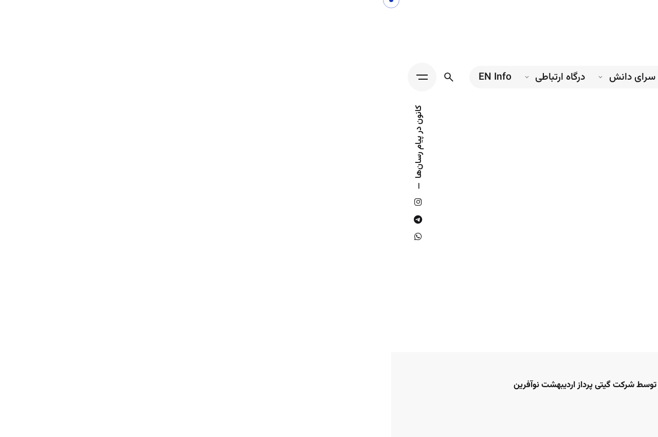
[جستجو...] (57, 77)
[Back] (630, 182)
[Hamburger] (30, 77)
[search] (513, 341)
